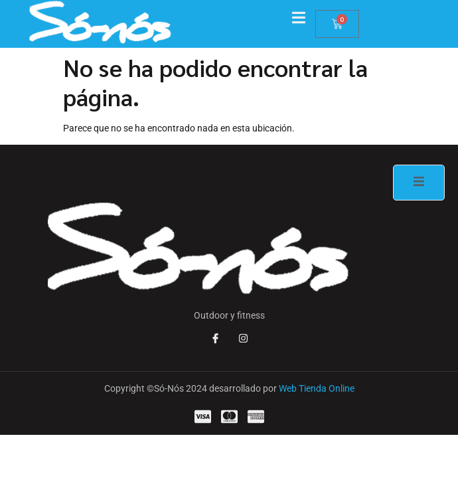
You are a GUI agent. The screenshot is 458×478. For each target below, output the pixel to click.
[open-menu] (303, 19)
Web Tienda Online (316, 388)
